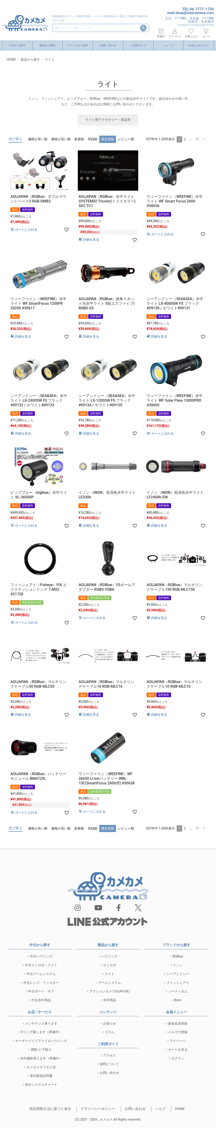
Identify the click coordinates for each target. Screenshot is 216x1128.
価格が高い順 (61, 139)
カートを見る (178, 1049)
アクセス (109, 1055)
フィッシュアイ (177, 983)
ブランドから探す (78, 45)
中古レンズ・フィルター (41, 983)
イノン (178, 965)
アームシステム (109, 983)
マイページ (178, 1041)
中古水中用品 (41, 1000)
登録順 (92, 139)
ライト (109, 974)
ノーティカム (178, 991)
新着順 (79, 139)
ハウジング (109, 956)
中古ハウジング (41, 956)
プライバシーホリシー (98, 1109)
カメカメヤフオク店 (41, 1067)
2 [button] (185, 139)
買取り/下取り (41, 1049)
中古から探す (17, 45)
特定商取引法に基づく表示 (50, 1109)
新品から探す (47, 45)
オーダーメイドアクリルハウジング (41, 1041)
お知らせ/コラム (198, 45)
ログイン (177, 1058)
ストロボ (109, 965)
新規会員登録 (178, 1023)
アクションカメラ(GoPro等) (109, 991)
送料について (109, 1064)
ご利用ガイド (138, 45)
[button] (204, 139)
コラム (109, 1032)
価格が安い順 (37, 139)
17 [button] (197, 139)
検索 (143, 28)
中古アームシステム (41, 974)
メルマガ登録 (178, 1032)
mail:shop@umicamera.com (190, 13)
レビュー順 (126, 139)
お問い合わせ (108, 45)
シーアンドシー (177, 974)
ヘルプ (160, 1109)
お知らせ (109, 1023)
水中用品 (109, 1000)
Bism (178, 1000)
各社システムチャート (41, 1084)
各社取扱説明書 (41, 1076)
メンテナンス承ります (41, 1023)
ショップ (168, 45)
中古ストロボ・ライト (41, 965)
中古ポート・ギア (41, 991)
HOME (11, 59)
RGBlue (177, 956)
